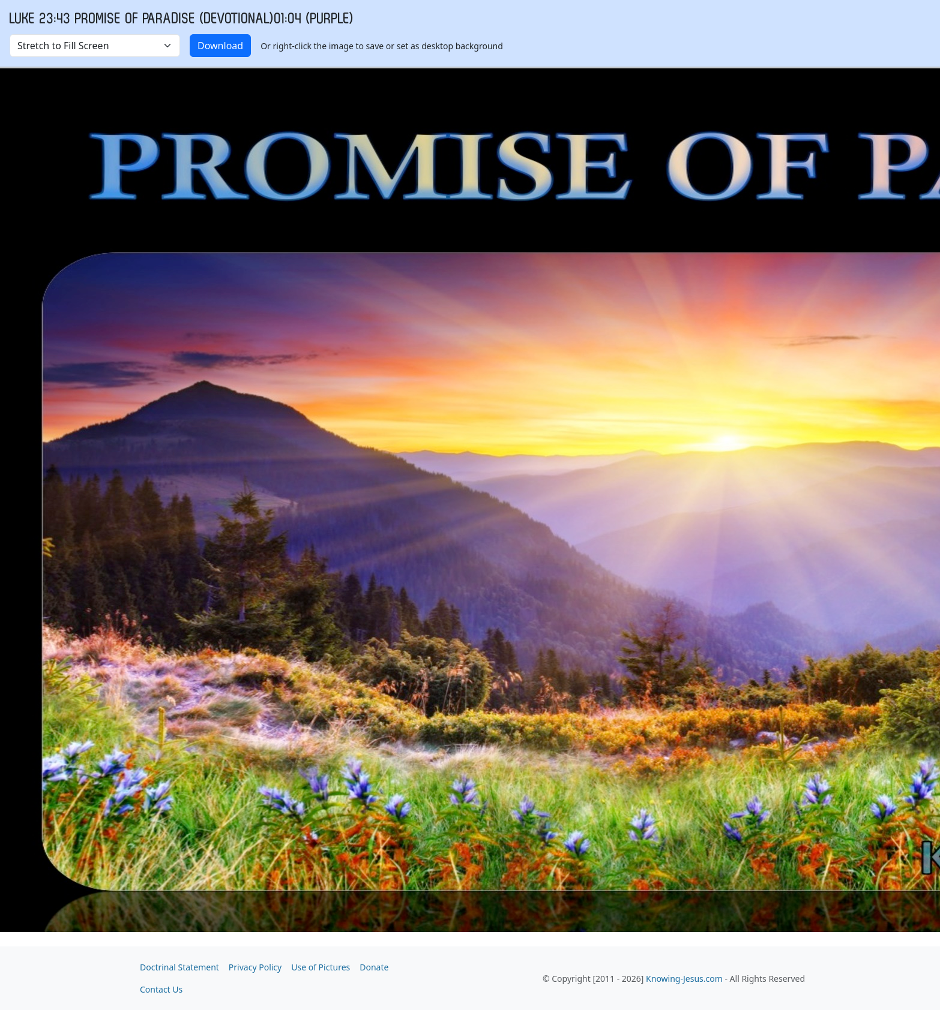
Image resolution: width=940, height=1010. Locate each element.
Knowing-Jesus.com (684, 978)
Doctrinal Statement (179, 967)
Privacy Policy (255, 967)
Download (220, 45)
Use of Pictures (320, 967)
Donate (374, 967)
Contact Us (161, 989)
